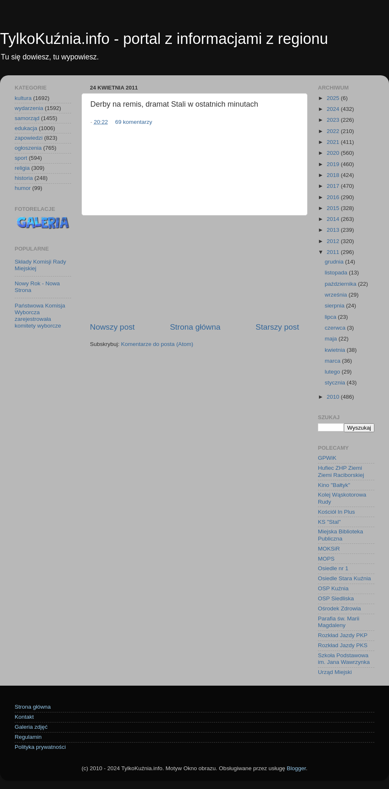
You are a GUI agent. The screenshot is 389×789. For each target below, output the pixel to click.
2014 (334, 219)
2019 (334, 164)
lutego (333, 372)
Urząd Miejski (335, 672)
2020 (334, 153)
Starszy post (277, 327)
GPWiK (327, 458)
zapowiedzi (29, 138)
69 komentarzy (133, 122)
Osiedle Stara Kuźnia (344, 578)
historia (24, 178)
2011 (334, 252)
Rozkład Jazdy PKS (343, 645)
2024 (334, 109)
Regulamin (28, 737)
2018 (334, 175)
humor (23, 188)
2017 (334, 186)
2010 (334, 397)
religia (22, 168)
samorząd (27, 118)
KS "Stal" (329, 522)
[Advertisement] (194, 268)
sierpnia (335, 305)
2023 (334, 120)
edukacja (26, 128)
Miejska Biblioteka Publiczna (340, 534)
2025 (334, 98)
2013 (334, 230)
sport (21, 158)
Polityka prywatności (40, 747)
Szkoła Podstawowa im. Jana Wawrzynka (344, 658)
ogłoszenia (28, 148)
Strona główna (195, 327)
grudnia (335, 262)
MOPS (326, 559)
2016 (334, 197)
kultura (23, 98)
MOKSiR (329, 549)
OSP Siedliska (336, 598)
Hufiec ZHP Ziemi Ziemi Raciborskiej (341, 471)
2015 (334, 208)
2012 (334, 241)
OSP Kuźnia (333, 588)
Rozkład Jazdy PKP (343, 635)
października (341, 284)
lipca (331, 317)
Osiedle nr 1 (333, 568)
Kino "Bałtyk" (334, 485)
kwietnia (336, 350)
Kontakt (24, 717)
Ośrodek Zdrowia (339, 608)
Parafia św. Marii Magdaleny (338, 621)
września (336, 295)
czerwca (336, 328)
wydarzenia (29, 108)
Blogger (296, 768)
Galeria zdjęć (31, 727)
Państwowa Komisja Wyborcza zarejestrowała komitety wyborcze (40, 315)
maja (331, 339)
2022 (334, 131)
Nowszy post (112, 327)
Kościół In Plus (336, 512)
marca (333, 361)
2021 (334, 142)
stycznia (336, 382)
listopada (337, 272)
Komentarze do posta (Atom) (157, 344)
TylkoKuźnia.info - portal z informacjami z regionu (164, 38)
